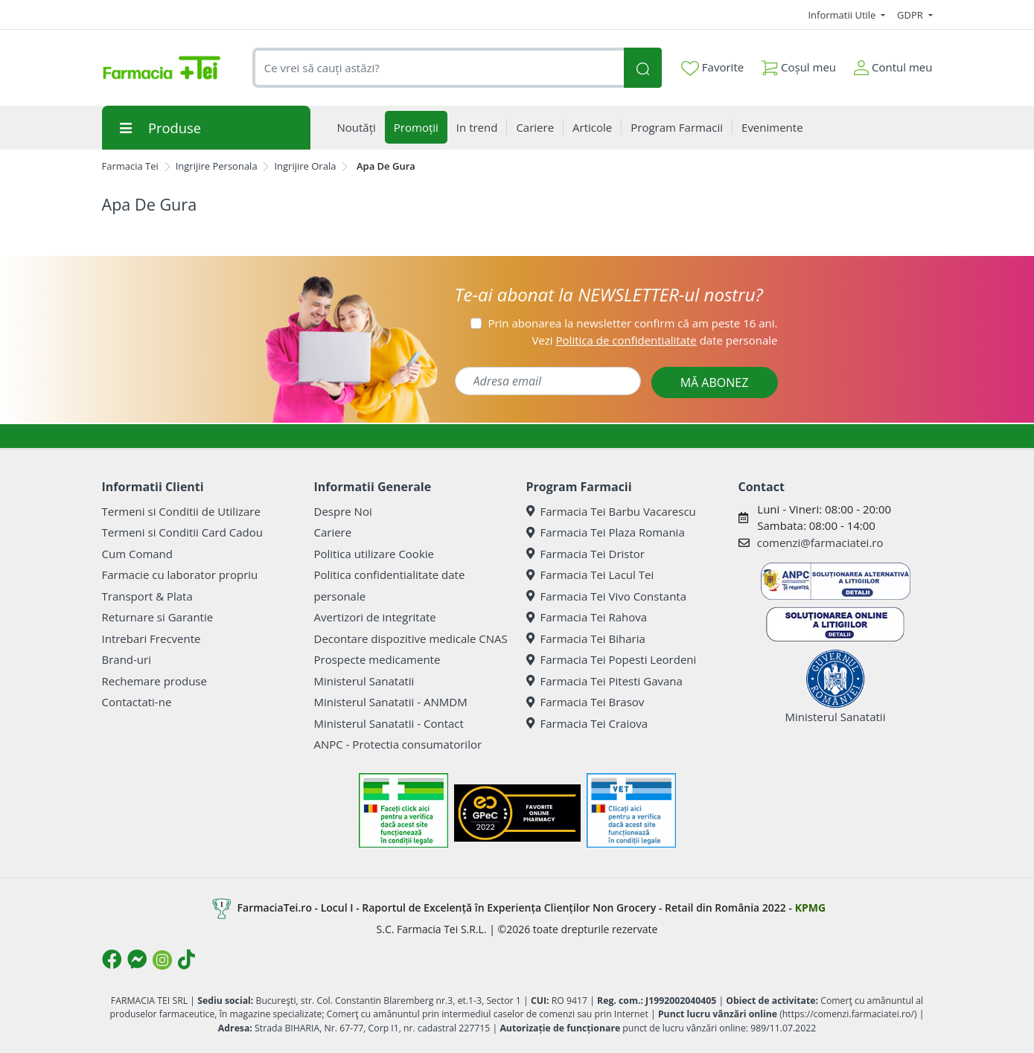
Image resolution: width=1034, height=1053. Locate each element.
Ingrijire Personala (217, 166)
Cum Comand (137, 553)
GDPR (911, 15)
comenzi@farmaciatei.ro (820, 542)
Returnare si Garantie (158, 616)
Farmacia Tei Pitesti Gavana (604, 680)
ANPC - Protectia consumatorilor (398, 744)
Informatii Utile (843, 15)
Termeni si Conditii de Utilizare (181, 511)
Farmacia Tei (130, 166)
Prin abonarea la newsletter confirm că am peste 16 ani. (632, 323)
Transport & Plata (147, 596)
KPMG (810, 907)
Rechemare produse (154, 680)
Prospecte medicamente (377, 659)
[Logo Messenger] (137, 959)
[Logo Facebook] (111, 959)
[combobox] (438, 68)
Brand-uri (126, 659)
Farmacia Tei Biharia (585, 638)
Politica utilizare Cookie (374, 553)
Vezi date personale (654, 340)
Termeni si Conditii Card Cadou (182, 532)
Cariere (333, 532)
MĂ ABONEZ (714, 382)
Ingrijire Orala (305, 166)
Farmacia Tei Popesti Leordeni (611, 659)
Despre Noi (343, 511)
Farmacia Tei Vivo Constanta (606, 596)
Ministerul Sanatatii (364, 680)
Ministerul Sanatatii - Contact (389, 723)
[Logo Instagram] (162, 960)
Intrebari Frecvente (151, 638)
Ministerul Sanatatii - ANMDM (390, 701)
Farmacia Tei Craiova (587, 723)
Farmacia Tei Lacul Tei (590, 574)
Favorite (712, 68)
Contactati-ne (137, 701)
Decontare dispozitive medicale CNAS (411, 638)
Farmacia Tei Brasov (585, 701)
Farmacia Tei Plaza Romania (605, 532)
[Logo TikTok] (186, 959)
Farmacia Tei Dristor (585, 553)
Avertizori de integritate (375, 616)
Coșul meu (799, 64)
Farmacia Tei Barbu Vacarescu (611, 511)
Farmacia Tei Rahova (587, 616)
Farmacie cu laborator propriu (180, 574)
